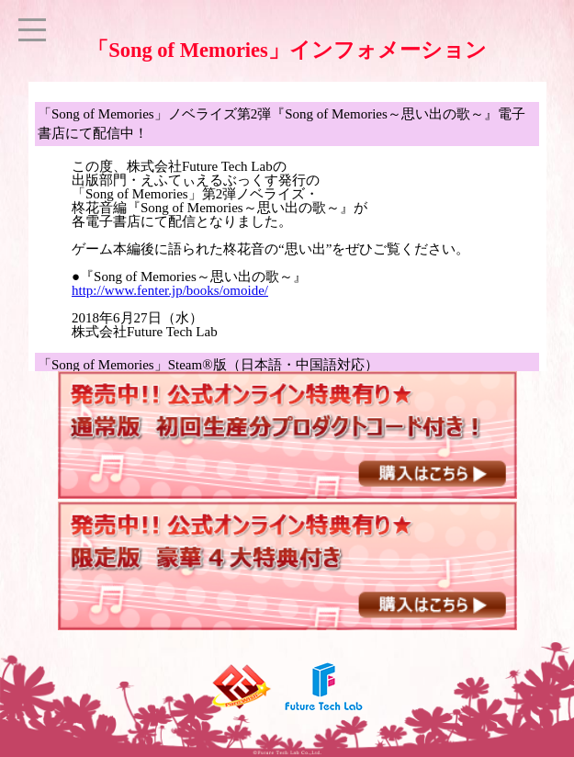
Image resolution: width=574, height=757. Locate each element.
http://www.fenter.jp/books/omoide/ (170, 290)
